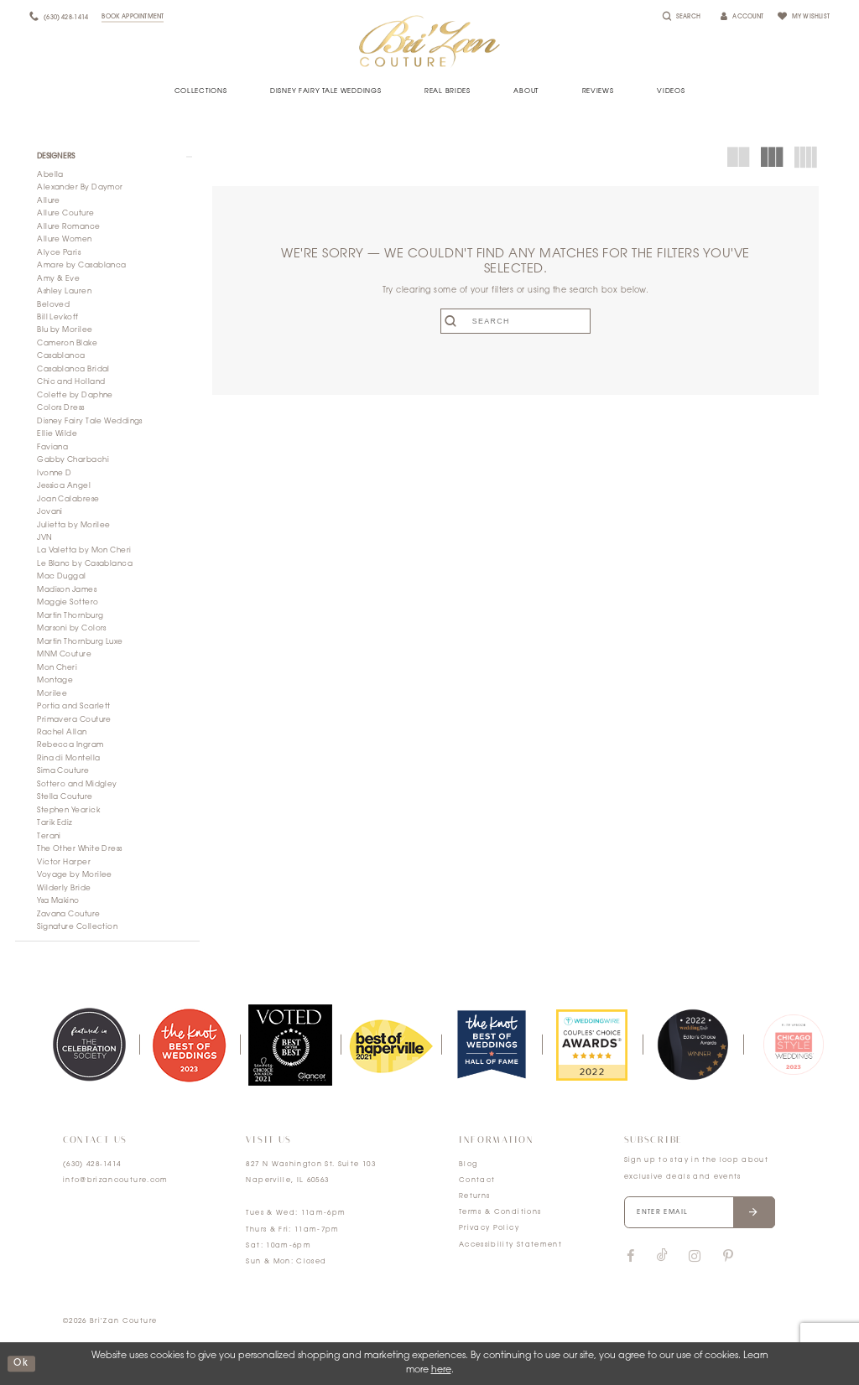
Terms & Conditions (500, 1212)
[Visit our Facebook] (631, 1256)
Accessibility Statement (510, 1245)
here (441, 1370)
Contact (477, 1180)
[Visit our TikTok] (662, 1256)
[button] (107, 157)
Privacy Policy (489, 1228)
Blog (468, 1164)
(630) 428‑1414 (92, 1164)
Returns (474, 1196)
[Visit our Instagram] (694, 1256)
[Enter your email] (699, 1212)
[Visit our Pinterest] (728, 1256)
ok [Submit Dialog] (21, 1363)
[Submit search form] (453, 321)
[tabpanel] (89, 1044)
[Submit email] (753, 1212)
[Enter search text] (515, 321)
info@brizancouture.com (116, 1180)
